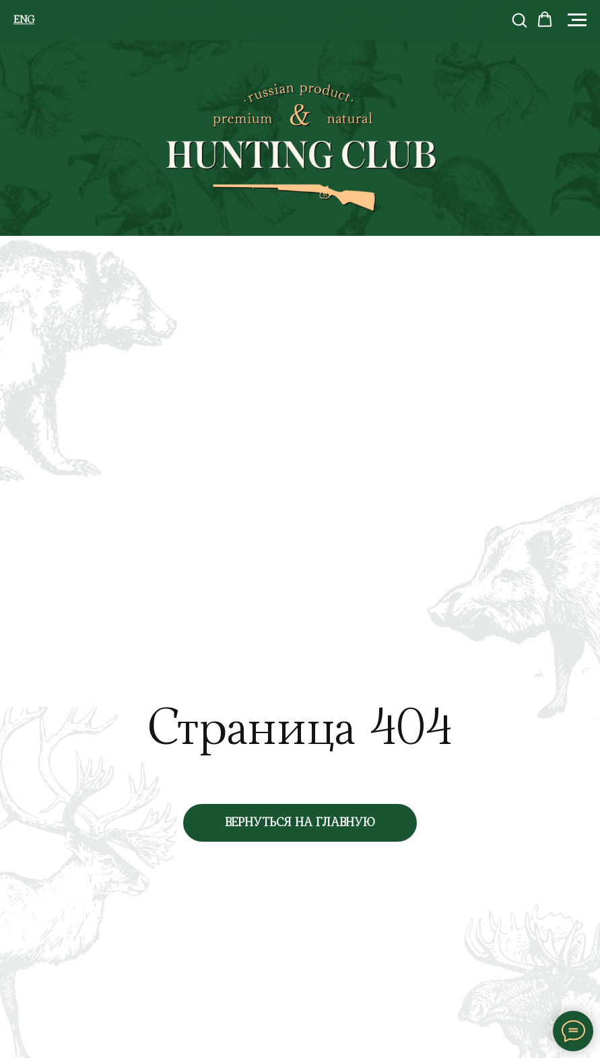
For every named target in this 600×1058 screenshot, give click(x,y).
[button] (519, 19)
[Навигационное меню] (577, 20)
